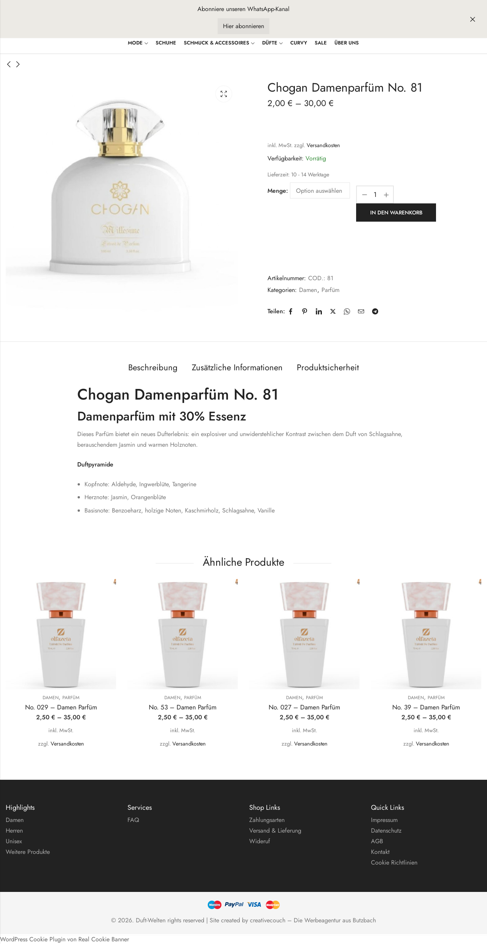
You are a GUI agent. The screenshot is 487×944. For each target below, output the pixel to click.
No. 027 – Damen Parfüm (304, 706)
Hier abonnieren (243, 26)
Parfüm (330, 289)
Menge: (277, 190)
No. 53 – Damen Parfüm (182, 706)
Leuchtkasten (224, 94)
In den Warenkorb (396, 212)
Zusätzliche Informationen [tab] (237, 366)
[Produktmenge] (375, 194)
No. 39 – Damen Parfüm (426, 706)
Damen (308, 289)
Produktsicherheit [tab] (328, 366)
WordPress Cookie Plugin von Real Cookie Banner (64, 938)
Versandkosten (323, 145)
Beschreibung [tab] (153, 366)
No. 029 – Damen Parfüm (61, 706)
